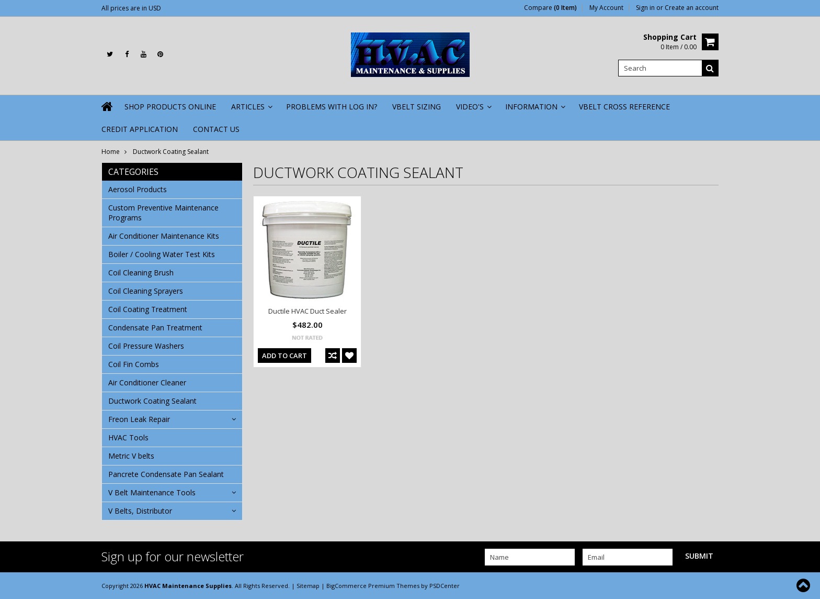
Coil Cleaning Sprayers (145, 291)
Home (110, 151)
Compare (550, 8)
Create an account (692, 8)
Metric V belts (131, 456)
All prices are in (131, 8)
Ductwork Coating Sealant (152, 401)
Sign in (645, 8)
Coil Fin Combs (133, 364)
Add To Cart (284, 355)
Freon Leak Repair (139, 419)
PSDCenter (444, 586)
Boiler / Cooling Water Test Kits (161, 254)
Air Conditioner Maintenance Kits (163, 236)
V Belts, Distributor (140, 511)
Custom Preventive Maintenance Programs (163, 213)
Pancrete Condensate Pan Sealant (166, 474)
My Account (606, 8)
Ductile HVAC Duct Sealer (307, 311)
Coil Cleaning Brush (141, 273)
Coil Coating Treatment (147, 309)
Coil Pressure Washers (146, 346)
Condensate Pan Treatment (155, 327)
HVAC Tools (128, 437)
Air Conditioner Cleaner (147, 382)
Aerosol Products (137, 189)
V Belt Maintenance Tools (152, 492)
